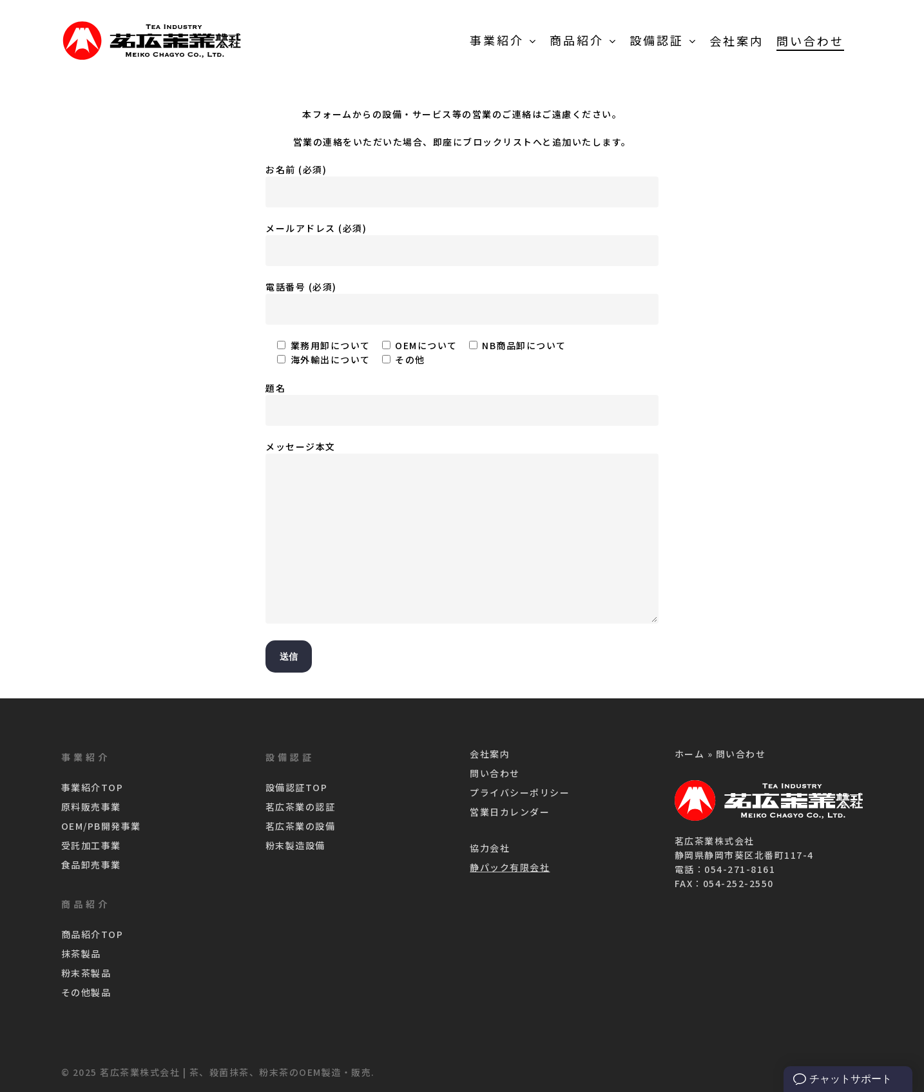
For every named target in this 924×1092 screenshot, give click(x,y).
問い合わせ (495, 773)
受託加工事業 (91, 845)
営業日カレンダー (510, 811)
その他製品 (86, 992)
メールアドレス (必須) (462, 244)
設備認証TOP (296, 787)
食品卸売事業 (91, 864)
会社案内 (490, 753)
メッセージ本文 (462, 533)
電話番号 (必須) (462, 302)
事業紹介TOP (92, 787)
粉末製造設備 (295, 845)
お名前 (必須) (462, 185)
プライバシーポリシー (520, 792)
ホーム (690, 753)
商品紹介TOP (92, 934)
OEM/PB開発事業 (101, 825)
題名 (462, 403)
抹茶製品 (81, 953)
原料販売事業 (91, 806)
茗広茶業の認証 (300, 806)
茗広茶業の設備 (300, 825)
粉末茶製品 (86, 972)
